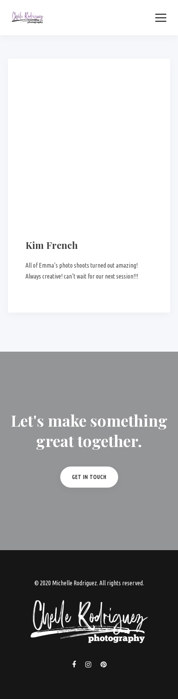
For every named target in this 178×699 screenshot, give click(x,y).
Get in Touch (89, 477)
